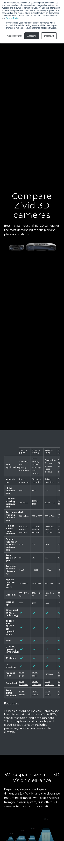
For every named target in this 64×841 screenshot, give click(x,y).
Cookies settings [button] (14, 36)
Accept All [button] (31, 36)
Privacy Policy (12, 18)
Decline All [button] (49, 36)
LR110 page (50, 674)
